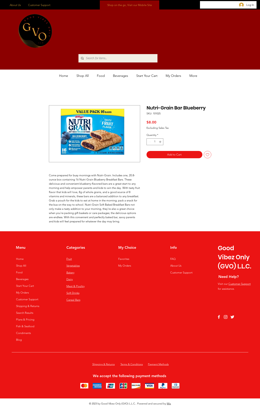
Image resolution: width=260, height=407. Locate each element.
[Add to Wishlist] (207, 154)
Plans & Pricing (25, 319)
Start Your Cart (25, 286)
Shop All (21, 265)
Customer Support (39, 5)
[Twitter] (232, 316)
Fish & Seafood (25, 326)
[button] (102, 76)
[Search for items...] (118, 58)
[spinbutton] (155, 142)
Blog (19, 339)
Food (19, 272)
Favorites (123, 259)
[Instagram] (225, 316)
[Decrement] (149, 142)
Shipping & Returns (27, 306)
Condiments (23, 333)
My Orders (22, 292)
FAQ (173, 259)
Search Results (24, 312)
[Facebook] (218, 316)
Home (20, 259)
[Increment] (160, 142)
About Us (15, 5)
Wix (169, 403)
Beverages (22, 279)
